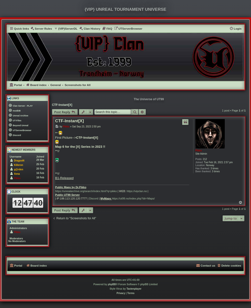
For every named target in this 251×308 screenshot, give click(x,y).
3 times (214, 168)
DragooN (19, 160)
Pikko (198, 150)
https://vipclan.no (137, 191)
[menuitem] (41, 29)
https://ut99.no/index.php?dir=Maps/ (133, 198)
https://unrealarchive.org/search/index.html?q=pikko (86, 191)
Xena (17, 173)
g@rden (18, 169)
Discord (93, 198)
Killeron (18, 165)
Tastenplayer (133, 288)
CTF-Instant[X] (62, 105)
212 (205, 159)
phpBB (112, 284)
